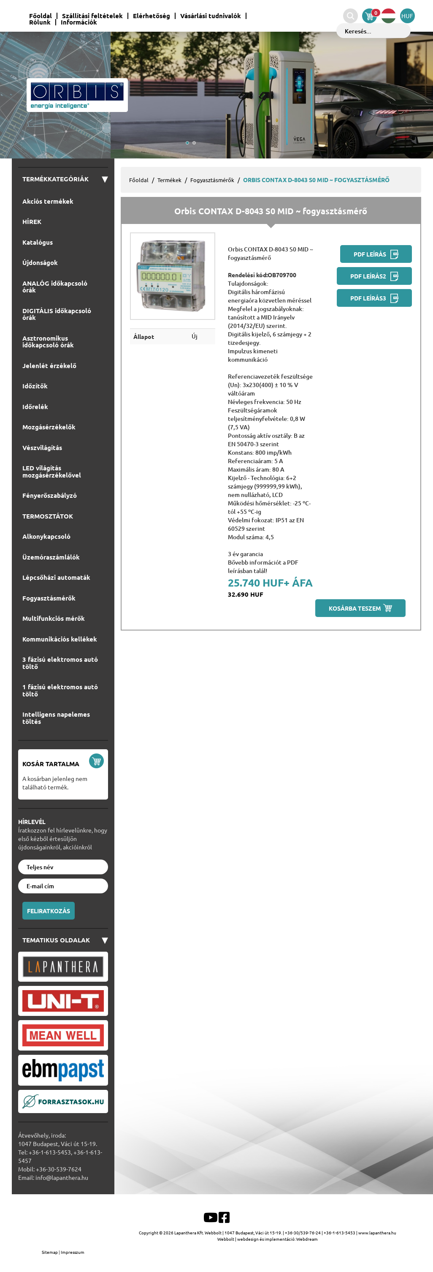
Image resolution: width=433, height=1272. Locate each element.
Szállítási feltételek (92, 16)
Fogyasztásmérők (212, 179)
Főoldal (40, 16)
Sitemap (50, 1252)
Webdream (307, 1239)
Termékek (169, 179)
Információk (79, 22)
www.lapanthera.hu (377, 1232)
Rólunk (40, 22)
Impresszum (72, 1252)
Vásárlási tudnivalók (210, 16)
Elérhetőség (151, 16)
